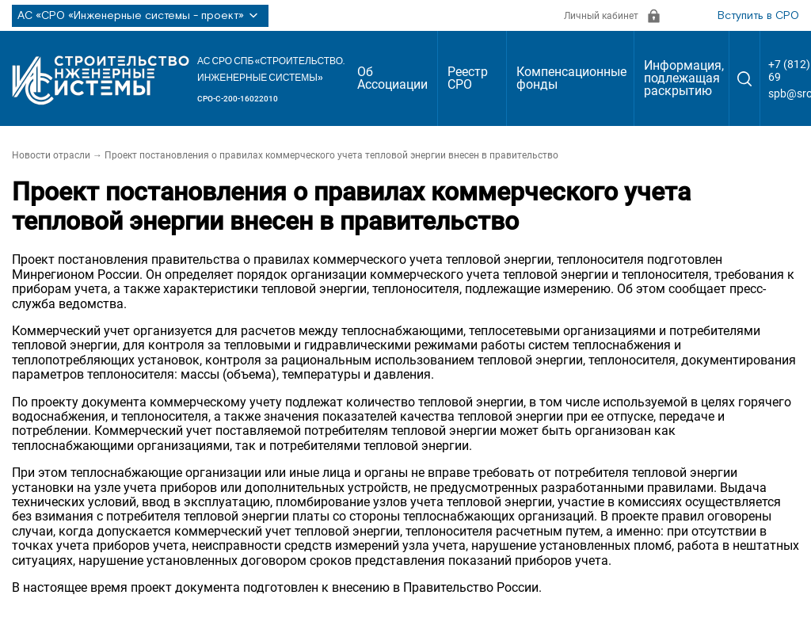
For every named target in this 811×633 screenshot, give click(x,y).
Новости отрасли (51, 155)
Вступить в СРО (758, 16)
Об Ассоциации (392, 78)
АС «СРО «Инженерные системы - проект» (140, 15)
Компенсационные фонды (571, 78)
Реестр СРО (467, 78)
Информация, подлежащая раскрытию (684, 78)
